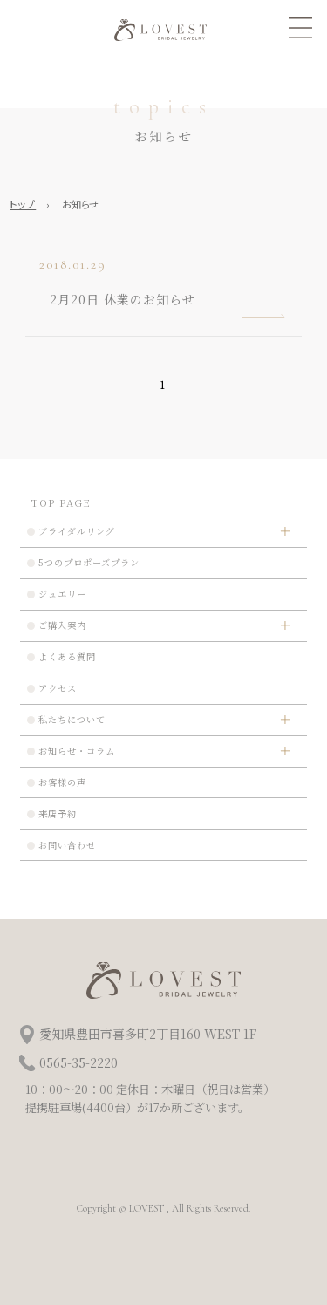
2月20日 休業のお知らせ (122, 299)
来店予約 (57, 813)
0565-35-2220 (78, 1062)
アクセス (57, 687)
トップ (23, 204)
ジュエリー (62, 593)
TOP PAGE (61, 502)
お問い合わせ (67, 844)
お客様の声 (62, 782)
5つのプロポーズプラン (89, 562)
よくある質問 (67, 656)
